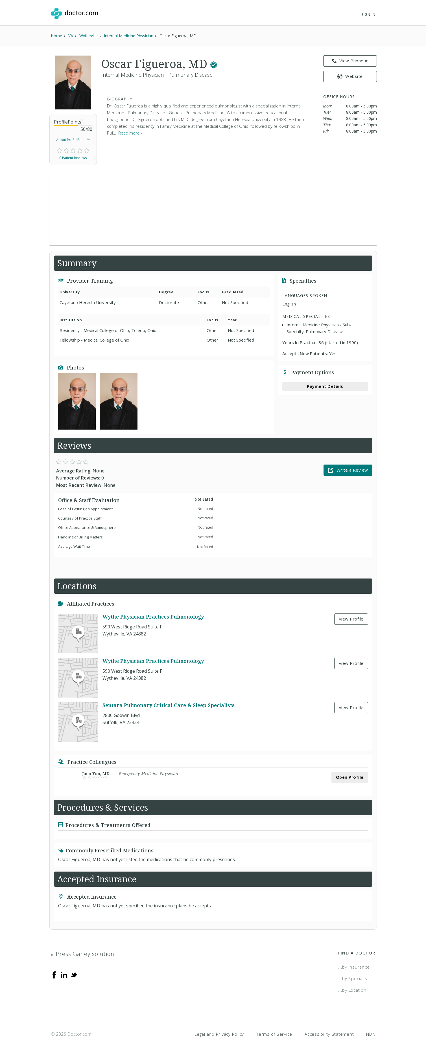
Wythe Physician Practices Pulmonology (153, 616)
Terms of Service (274, 1034)
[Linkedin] (64, 974)
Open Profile (350, 777)
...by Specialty (352, 978)
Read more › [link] (130, 133)
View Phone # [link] (350, 61)
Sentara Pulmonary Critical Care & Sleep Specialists (168, 705)
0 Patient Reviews (73, 157)
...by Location (352, 990)
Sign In (368, 14)
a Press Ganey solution (82, 954)
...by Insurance (354, 967)
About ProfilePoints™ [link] (73, 139)
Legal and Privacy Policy (219, 1034)
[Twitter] (74, 974)
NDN (370, 1034)
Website (350, 76)
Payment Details (325, 386)
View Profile (351, 619)
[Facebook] (54, 974)
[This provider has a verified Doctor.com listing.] (213, 63)
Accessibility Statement (329, 1034)
